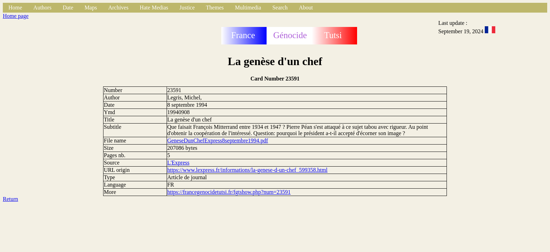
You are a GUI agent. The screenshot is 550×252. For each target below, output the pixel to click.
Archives (118, 7)
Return (10, 199)
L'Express (178, 163)
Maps (91, 7)
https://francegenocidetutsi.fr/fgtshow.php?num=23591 (229, 192)
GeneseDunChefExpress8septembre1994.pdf (217, 141)
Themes (215, 7)
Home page (15, 16)
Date (68, 7)
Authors (42, 7)
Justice (187, 7)
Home (15, 7)
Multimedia (248, 7)
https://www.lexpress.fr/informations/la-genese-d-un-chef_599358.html (247, 170)
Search (280, 7)
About (306, 7)
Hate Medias (154, 7)
